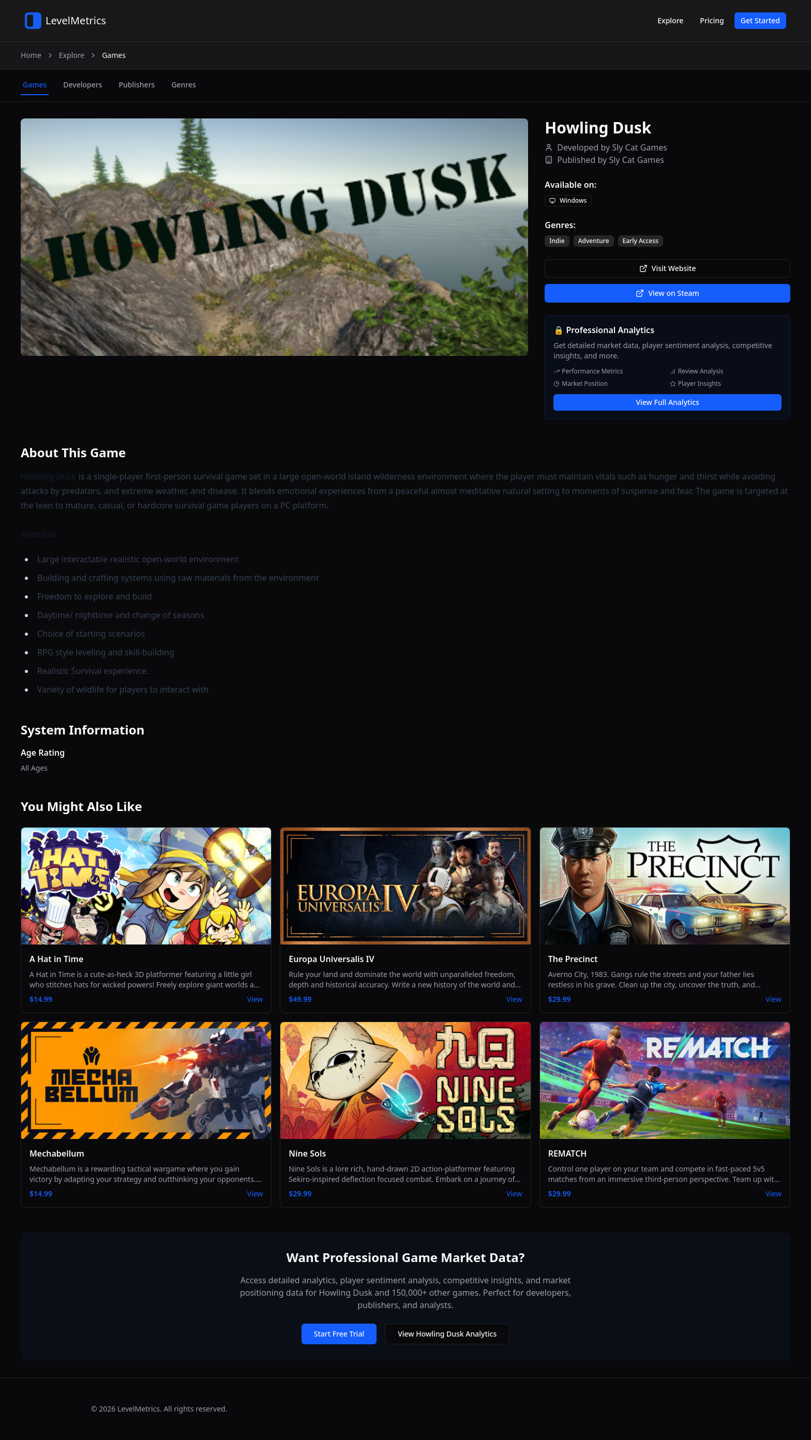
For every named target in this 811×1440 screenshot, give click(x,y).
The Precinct (573, 959)
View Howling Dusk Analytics (447, 1334)
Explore (670, 20)
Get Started (760, 20)
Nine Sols (307, 1153)
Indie (556, 241)
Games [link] (114, 55)
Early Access (641, 241)
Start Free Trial (339, 1334)
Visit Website (667, 268)
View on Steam (667, 293)
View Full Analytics (667, 402)
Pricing (712, 20)
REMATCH (567, 1153)
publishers (136, 84)
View (255, 999)
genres (183, 84)
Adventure (593, 241)
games (35, 84)
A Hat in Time (56, 959)
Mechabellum (56, 1153)
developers (82, 84)
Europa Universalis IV (331, 959)
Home (31, 55)
